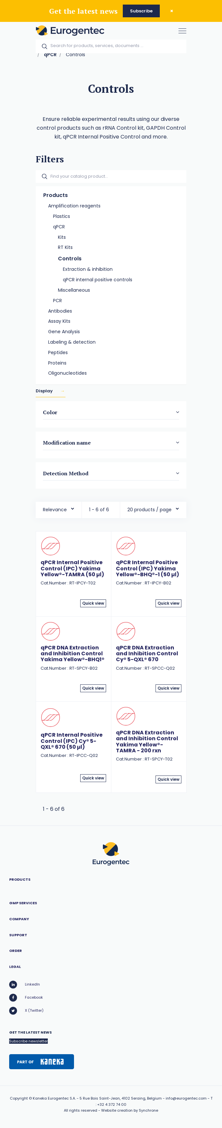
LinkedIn (24, 985)
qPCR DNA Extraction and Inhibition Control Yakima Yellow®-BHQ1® (72, 653)
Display (45, 391)
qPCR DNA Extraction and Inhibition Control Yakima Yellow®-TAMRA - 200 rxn (147, 741)
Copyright (19, 1098)
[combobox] (59, 508)
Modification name (67, 443)
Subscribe (141, 11)
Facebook (26, 998)
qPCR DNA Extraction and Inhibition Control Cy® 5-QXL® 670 (147, 653)
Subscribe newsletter (28, 1041)
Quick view (93, 603)
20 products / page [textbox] (149, 509)
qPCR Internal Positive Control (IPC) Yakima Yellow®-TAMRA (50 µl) (72, 568)
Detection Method (65, 473)
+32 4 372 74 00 (111, 1104)
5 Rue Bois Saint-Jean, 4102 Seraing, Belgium (121, 1098)
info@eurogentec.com (186, 1098)
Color (50, 412)
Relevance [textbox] (55, 509)
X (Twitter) (26, 1011)
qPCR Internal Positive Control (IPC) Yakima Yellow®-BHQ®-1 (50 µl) (147, 568)
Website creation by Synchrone (129, 1110)
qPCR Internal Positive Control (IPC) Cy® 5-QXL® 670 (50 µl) (71, 741)
